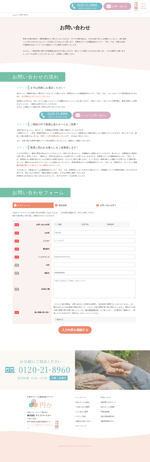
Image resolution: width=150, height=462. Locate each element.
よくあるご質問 (82, 412)
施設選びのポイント (108, 402)
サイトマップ (81, 426)
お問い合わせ (119, 6)
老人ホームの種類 (107, 407)
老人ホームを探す (83, 402)
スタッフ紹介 (81, 416)
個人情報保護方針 (92, 310)
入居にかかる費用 (83, 407)
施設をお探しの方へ (83, 421)
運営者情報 (105, 412)
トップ (14, 15)
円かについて (106, 397)
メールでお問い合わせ (94, 115)
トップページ (81, 397)
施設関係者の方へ (107, 421)
